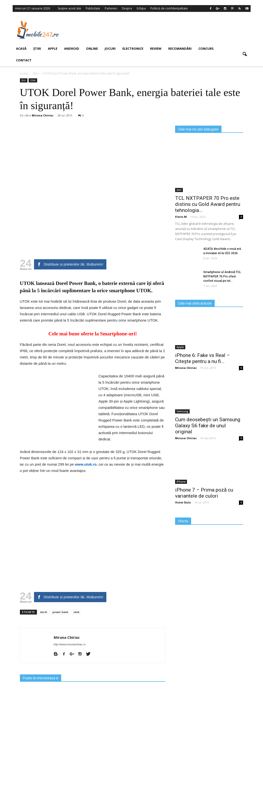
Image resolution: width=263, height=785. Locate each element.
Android (71, 48)
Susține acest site (69, 8)
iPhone (181, 481)
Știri (179, 190)
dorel (43, 612)
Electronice (132, 48)
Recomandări (180, 48)
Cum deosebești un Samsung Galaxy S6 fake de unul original (207, 426)
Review (155, 48)
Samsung (182, 411)
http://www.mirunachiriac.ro (70, 644)
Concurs (206, 48)
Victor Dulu (183, 502)
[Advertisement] (160, 29)
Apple (52, 48)
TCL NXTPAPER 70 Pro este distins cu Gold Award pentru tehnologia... (207, 204)
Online (92, 48)
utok (76, 612)
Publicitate (93, 8)
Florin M (181, 217)
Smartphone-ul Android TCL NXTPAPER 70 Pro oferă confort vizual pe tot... (222, 276)
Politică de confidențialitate (169, 8)
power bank (60, 612)
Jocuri (110, 48)
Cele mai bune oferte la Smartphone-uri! (92, 334)
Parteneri (111, 8)
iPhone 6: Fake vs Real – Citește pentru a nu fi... (202, 358)
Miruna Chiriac (67, 637)
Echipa (141, 8)
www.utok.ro (85, 464)
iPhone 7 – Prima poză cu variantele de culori (204, 493)
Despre (127, 8)
